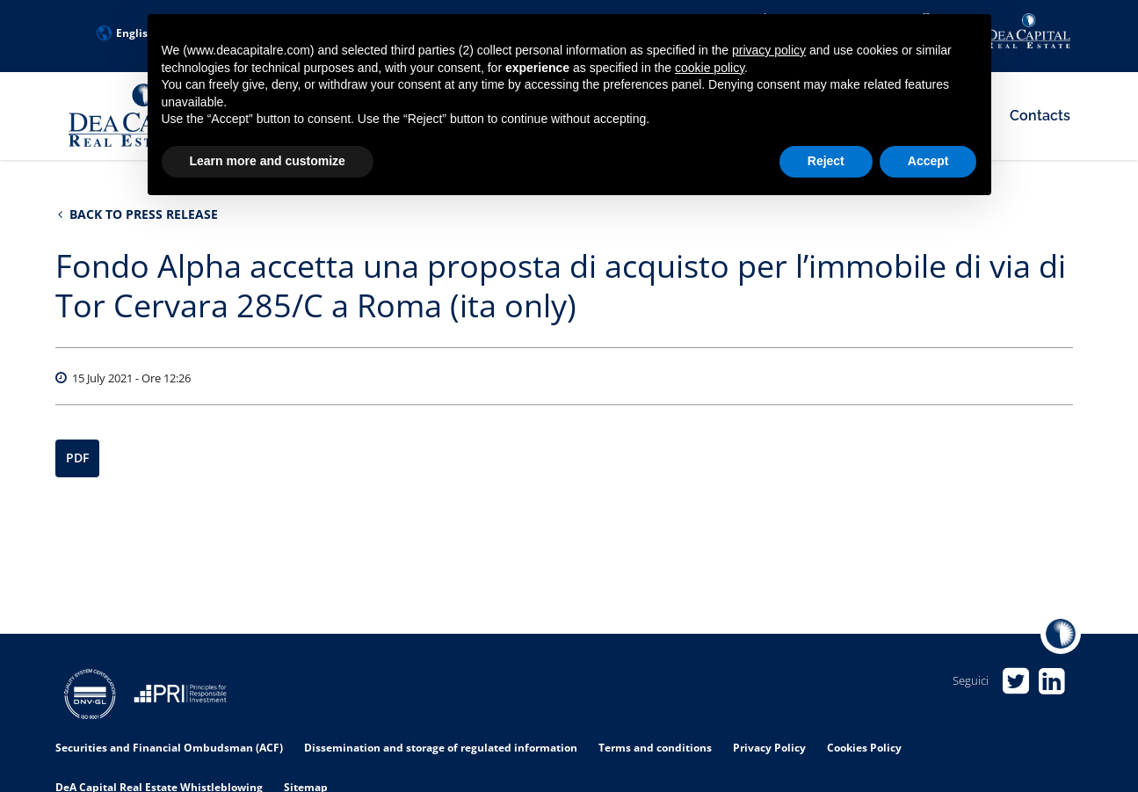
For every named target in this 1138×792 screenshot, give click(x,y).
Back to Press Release (138, 214)
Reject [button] (826, 161)
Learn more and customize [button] (267, 161)
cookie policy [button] (709, 68)
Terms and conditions (655, 747)
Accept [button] (928, 161)
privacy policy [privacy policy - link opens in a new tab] (769, 50)
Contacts (1040, 115)
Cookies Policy (864, 747)
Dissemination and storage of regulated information (440, 747)
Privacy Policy (769, 747)
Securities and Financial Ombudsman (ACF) (169, 747)
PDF (77, 458)
